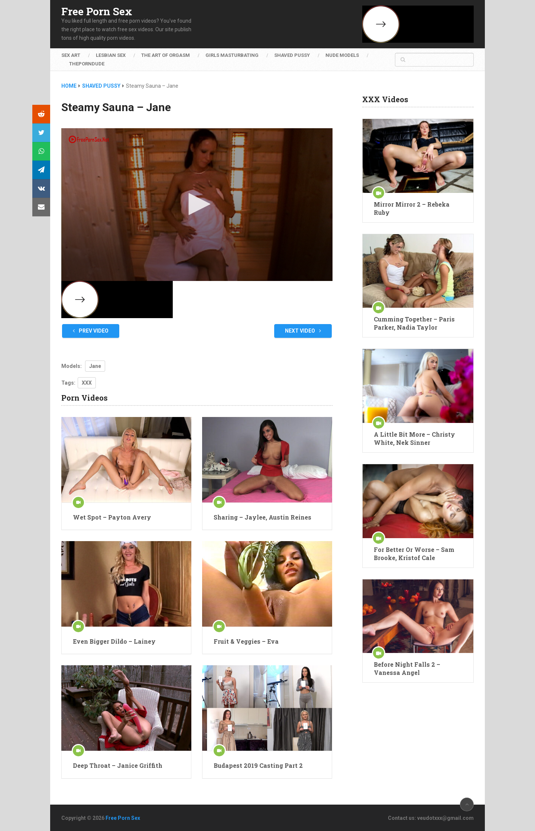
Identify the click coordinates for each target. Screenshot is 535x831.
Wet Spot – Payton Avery (112, 517)
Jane (95, 366)
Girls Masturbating (232, 55)
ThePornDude (86, 64)
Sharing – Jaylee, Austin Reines (262, 517)
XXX (87, 383)
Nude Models (342, 55)
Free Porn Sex (96, 11)
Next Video (303, 331)
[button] (197, 204)
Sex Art (70, 55)
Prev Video (90, 331)
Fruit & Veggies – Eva (246, 641)
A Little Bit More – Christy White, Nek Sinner (414, 438)
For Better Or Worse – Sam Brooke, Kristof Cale (414, 554)
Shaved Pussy (292, 55)
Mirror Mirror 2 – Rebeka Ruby (412, 208)
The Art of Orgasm (165, 55)
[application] (197, 204)
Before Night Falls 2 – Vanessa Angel (407, 668)
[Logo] (89, 139)
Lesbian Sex (111, 55)
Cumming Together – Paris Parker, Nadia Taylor (414, 323)
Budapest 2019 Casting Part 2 (258, 765)
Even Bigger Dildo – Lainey (114, 641)
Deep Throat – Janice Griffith (117, 765)
